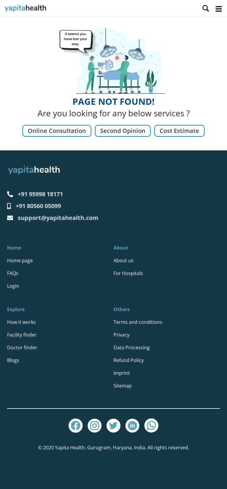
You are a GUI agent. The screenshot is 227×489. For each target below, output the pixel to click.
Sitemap (123, 385)
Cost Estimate (179, 131)
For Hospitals (128, 273)
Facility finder (22, 335)
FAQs (12, 273)
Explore (16, 309)
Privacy (121, 335)
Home (14, 247)
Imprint (122, 373)
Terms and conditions (138, 322)
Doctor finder (22, 347)
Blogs (13, 360)
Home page (20, 260)
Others (122, 309)
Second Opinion (122, 131)
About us (124, 260)
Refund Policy (129, 360)
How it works (21, 322)
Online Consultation (57, 131)
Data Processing (132, 347)
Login (13, 286)
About (121, 247)
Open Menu (218, 8)
